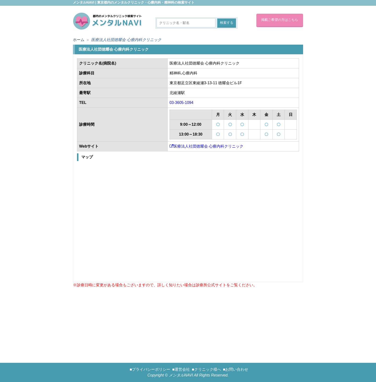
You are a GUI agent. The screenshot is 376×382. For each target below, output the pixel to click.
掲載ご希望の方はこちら (279, 20)
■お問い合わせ (235, 369)
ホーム (78, 40)
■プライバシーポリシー (150, 369)
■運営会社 (181, 369)
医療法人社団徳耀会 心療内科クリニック (206, 146)
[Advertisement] (188, 321)
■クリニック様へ (206, 369)
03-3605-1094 (182, 103)
